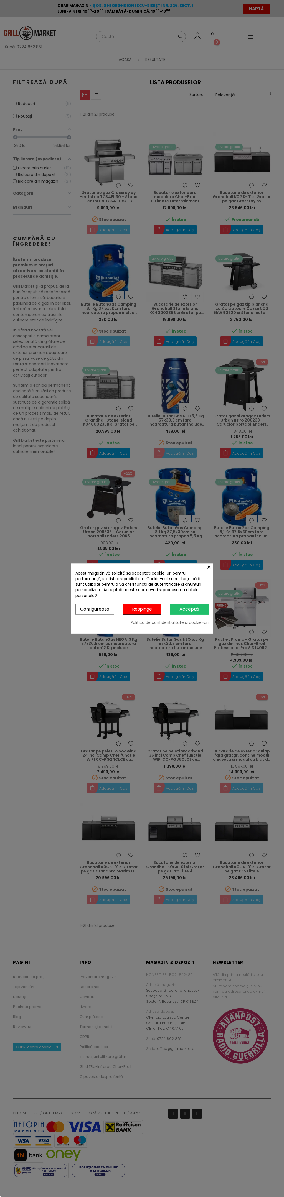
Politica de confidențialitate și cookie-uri (170, 622)
